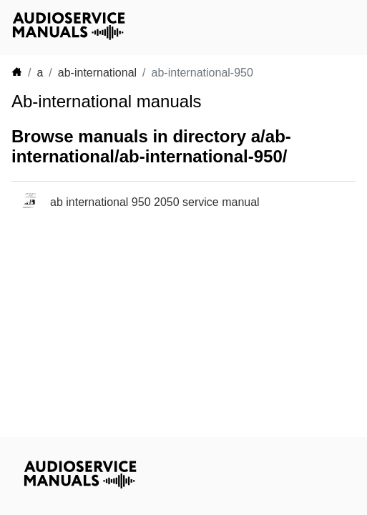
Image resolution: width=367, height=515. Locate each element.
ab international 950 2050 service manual (155, 202)
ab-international (97, 73)
